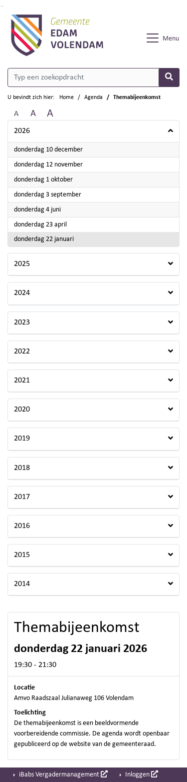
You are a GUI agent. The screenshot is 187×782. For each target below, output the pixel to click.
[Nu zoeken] (169, 77)
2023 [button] (22, 322)
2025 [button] (22, 264)
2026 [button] (22, 131)
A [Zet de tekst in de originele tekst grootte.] (16, 114)
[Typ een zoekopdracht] (93, 77)
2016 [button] (22, 526)
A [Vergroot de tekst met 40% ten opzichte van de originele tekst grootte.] (50, 114)
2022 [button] (22, 352)
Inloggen (141, 774)
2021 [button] (22, 380)
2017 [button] (22, 497)
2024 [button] (22, 293)
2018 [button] (22, 468)
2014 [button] (22, 584)
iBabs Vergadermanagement (62, 774)
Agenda (93, 97)
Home (66, 97)
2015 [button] (22, 555)
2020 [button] (22, 410)
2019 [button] (22, 438)
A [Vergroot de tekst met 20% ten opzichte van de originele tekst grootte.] (33, 113)
